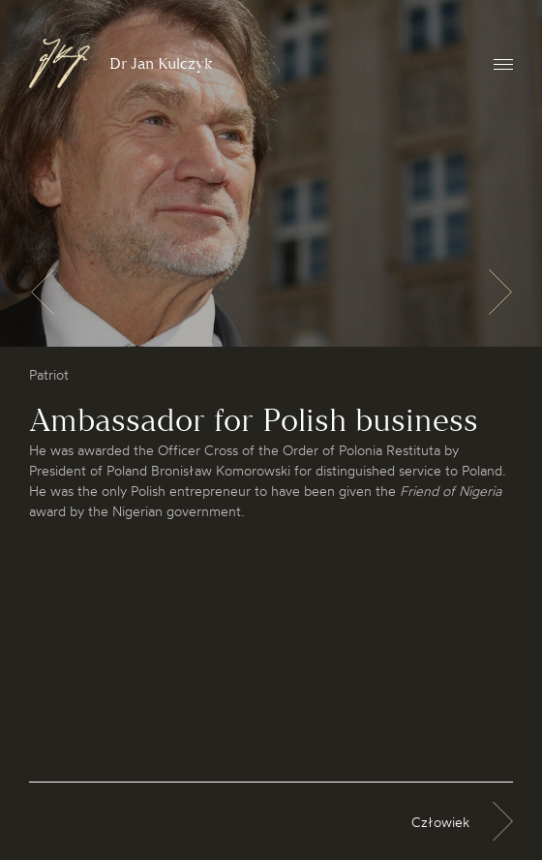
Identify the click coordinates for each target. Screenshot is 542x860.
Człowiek (440, 822)
